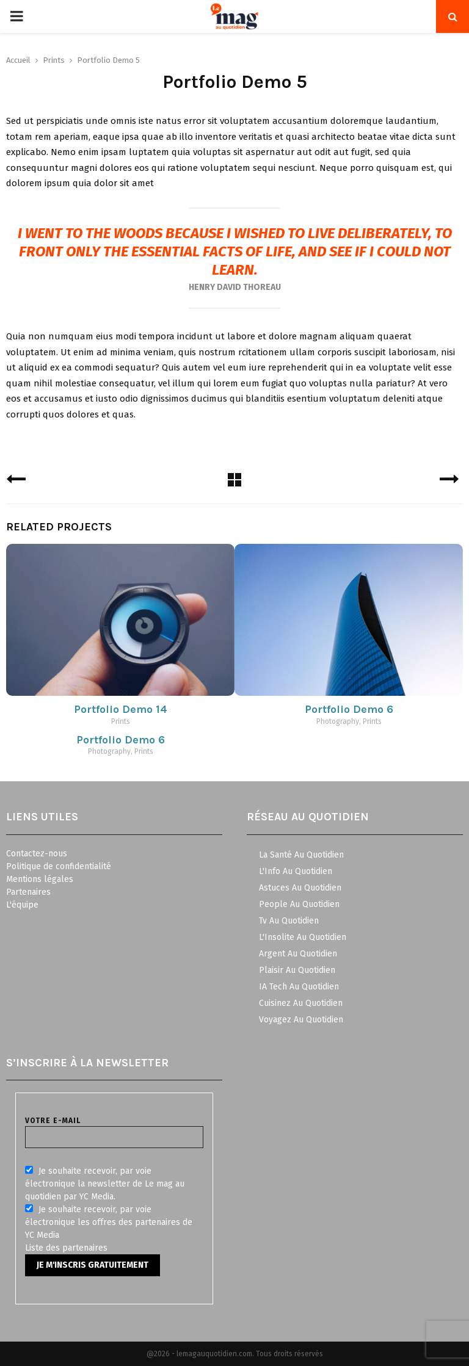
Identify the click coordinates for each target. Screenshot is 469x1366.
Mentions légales (39, 879)
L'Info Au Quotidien (295, 871)
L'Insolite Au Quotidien (302, 937)
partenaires (84, 1248)
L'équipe (22, 905)
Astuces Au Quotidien (300, 888)
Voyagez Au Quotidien (301, 1019)
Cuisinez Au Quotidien (301, 1003)
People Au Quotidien (299, 904)
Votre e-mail (114, 1128)
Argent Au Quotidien (298, 954)
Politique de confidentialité (58, 866)
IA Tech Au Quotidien (299, 986)
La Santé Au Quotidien (301, 855)
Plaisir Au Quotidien (297, 970)
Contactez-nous (36, 853)
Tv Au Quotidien (289, 921)
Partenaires (28, 892)
